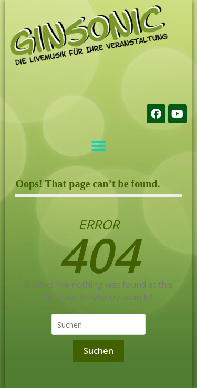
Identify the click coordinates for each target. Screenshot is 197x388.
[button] (98, 146)
